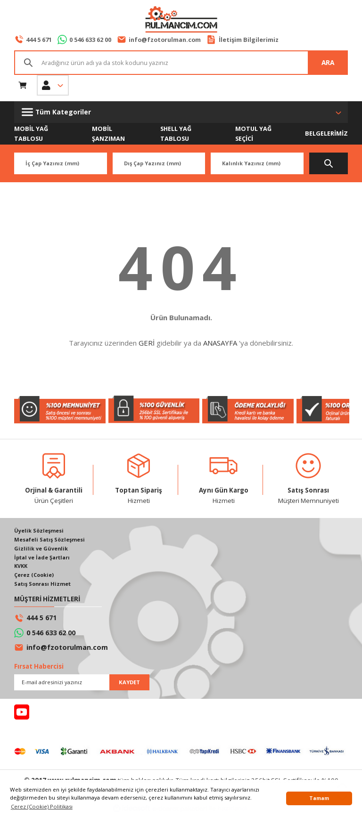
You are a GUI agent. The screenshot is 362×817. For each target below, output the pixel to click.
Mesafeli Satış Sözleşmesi (51, 540)
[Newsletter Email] (81, 684)
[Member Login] (53, 85)
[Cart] (22, 85)
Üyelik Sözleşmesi (39, 531)
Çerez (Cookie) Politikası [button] (42, 806)
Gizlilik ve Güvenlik (41, 549)
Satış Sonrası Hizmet (44, 586)
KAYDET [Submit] (129, 684)
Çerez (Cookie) (35, 576)
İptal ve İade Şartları (43, 558)
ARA (328, 62)
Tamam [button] (319, 798)
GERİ (147, 343)
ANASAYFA (220, 343)
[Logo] (181, 20)
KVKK (21, 567)
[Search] (181, 62)
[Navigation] (181, 112)
